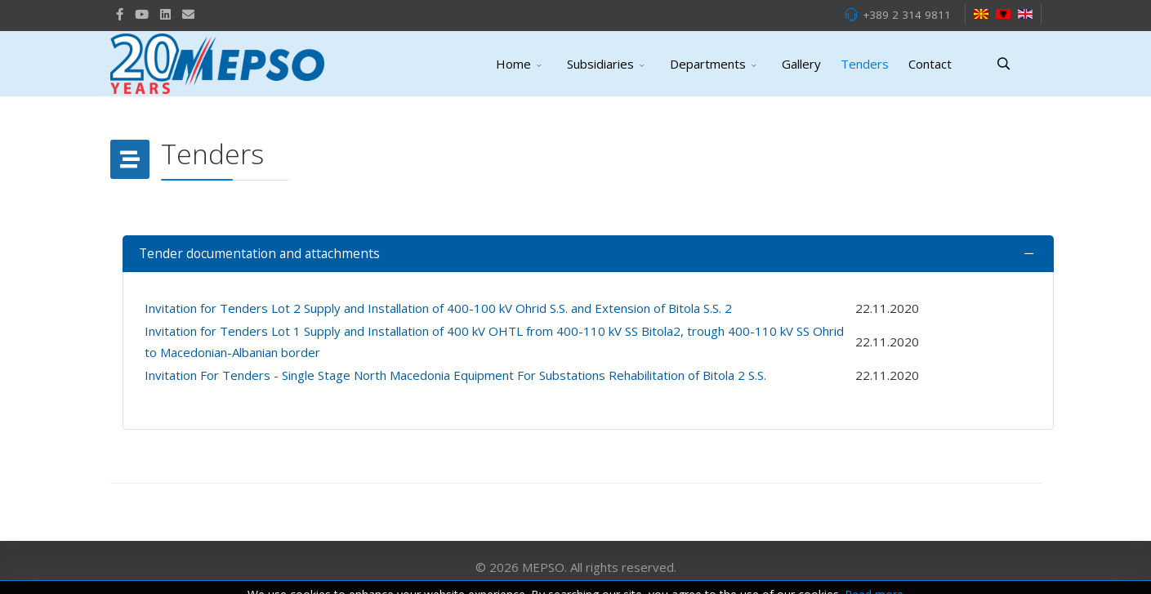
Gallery (801, 64)
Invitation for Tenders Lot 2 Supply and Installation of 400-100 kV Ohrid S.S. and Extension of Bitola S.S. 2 (438, 308)
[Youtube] (142, 14)
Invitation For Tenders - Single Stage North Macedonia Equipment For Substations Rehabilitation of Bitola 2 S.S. (455, 375)
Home (513, 64)
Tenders (865, 64)
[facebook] (119, 14)
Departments (708, 64)
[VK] (188, 14)
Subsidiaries (600, 64)
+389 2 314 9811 (907, 14)
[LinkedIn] (165, 14)
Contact (930, 64)
